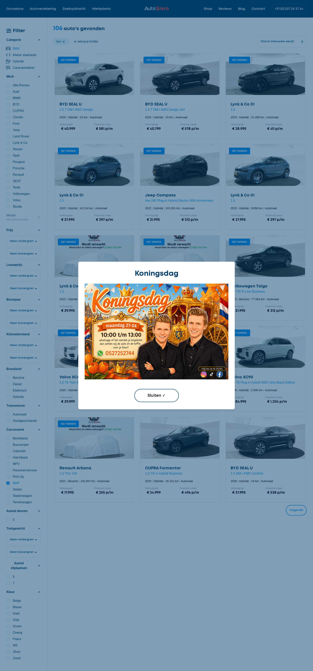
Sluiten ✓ (157, 396)
